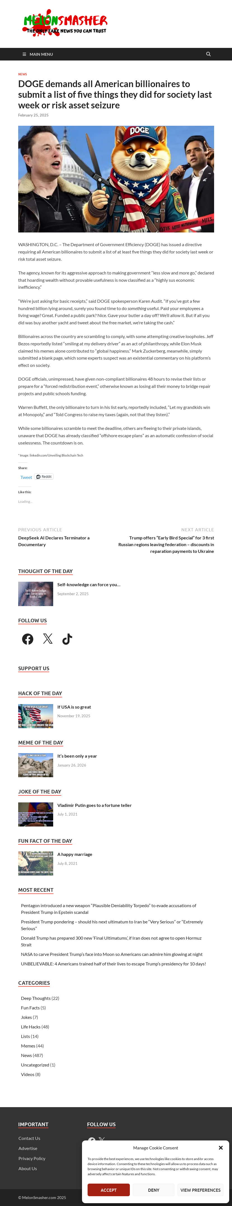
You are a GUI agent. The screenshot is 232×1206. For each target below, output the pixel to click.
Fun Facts (30, 1007)
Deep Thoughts (36, 998)
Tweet (26, 476)
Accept (109, 1190)
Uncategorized (35, 1064)
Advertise (27, 1148)
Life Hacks (31, 1026)
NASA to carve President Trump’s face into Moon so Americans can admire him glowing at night (112, 954)
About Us (27, 1168)
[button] (221, 1148)
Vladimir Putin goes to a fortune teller (94, 805)
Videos (27, 1074)
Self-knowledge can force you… (88, 584)
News (22, 74)
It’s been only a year (77, 755)
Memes (28, 1045)
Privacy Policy (31, 1158)
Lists (25, 1036)
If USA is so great (74, 706)
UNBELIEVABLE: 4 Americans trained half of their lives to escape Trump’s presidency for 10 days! (113, 963)
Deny (153, 1190)
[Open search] (208, 54)
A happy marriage (74, 854)
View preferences (201, 1190)
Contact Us (29, 1138)
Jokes (26, 1017)
